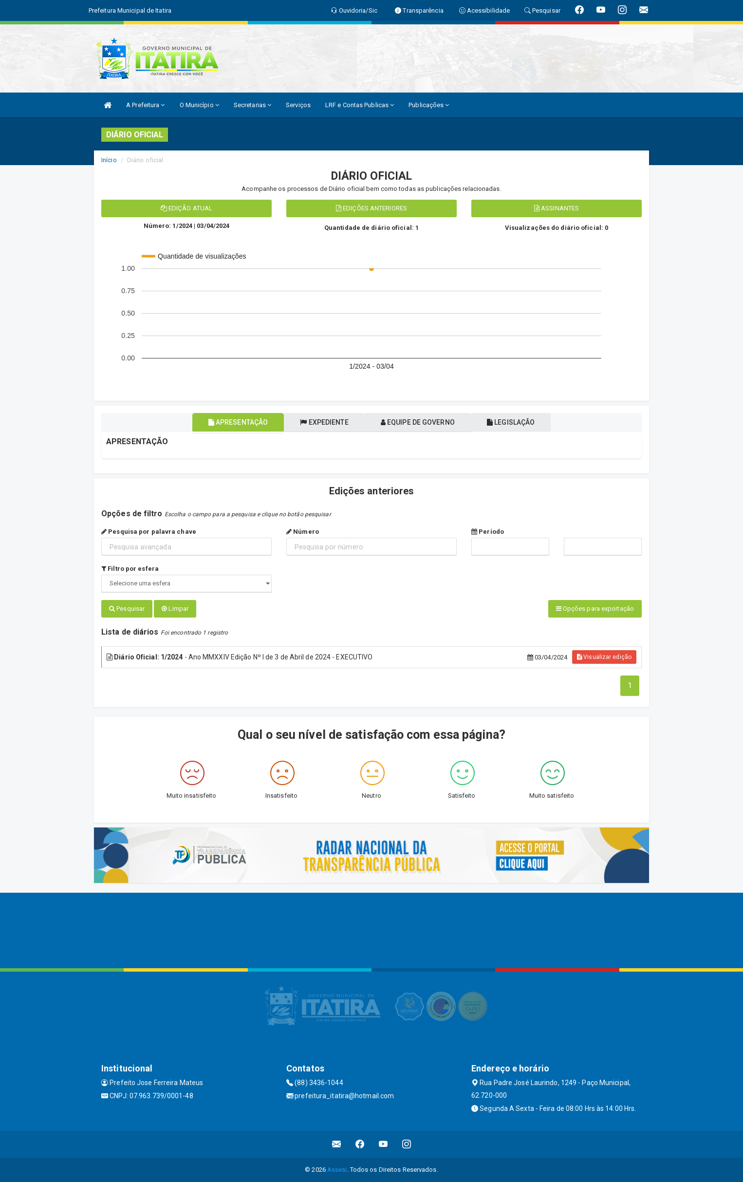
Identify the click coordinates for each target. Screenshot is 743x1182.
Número (302, 531)
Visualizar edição (604, 657)
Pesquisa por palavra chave (148, 531)
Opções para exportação (595, 608)
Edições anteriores (371, 208)
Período (487, 531)
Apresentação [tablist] (225, 422)
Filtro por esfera (130, 568)
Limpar (175, 608)
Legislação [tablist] (524, 422)
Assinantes (556, 208)
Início (109, 160)
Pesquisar (127, 608)
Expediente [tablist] (320, 422)
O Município (199, 105)
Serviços (298, 105)
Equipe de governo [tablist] (422, 422)
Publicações (429, 105)
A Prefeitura (145, 105)
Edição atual (186, 208)
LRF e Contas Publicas (359, 105)
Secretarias (252, 105)
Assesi (337, 1169)
